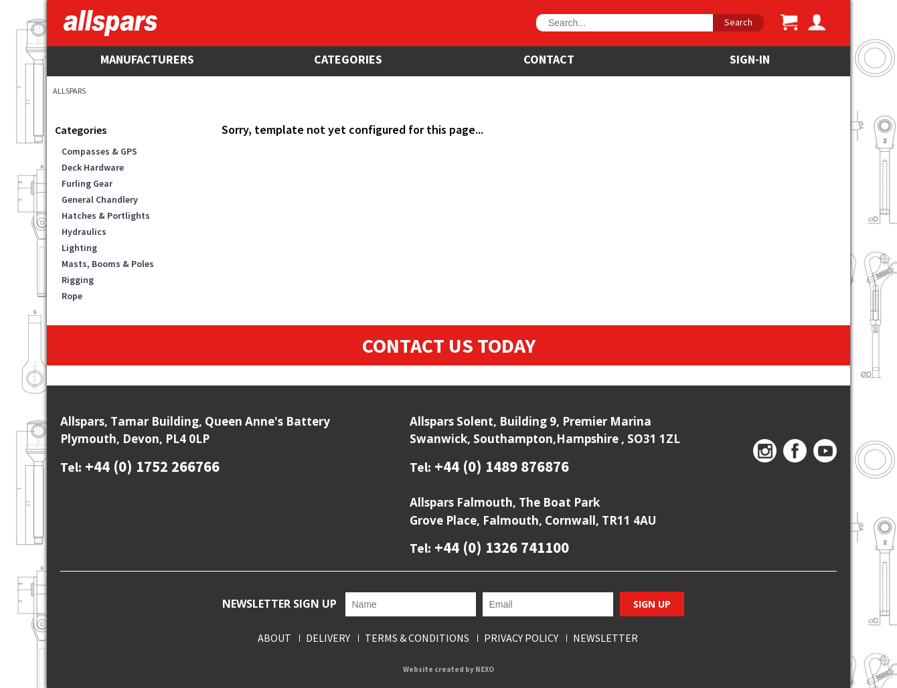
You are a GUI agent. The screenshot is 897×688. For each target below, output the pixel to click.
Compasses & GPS (99, 151)
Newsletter (605, 638)
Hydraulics (84, 232)
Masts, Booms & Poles (108, 264)
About (274, 638)
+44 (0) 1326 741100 (500, 547)
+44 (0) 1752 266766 (151, 466)
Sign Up (652, 604)
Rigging (78, 280)
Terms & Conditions (417, 638)
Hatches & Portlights (106, 215)
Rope (72, 296)
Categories (348, 59)
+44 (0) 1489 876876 (500, 466)
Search (738, 22)
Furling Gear (87, 183)
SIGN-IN (750, 59)
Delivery (328, 638)
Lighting (79, 248)
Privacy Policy (521, 638)
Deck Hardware (93, 167)
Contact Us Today (449, 345)
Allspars (69, 91)
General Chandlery (100, 199)
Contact (548, 59)
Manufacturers (147, 59)
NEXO (484, 669)
